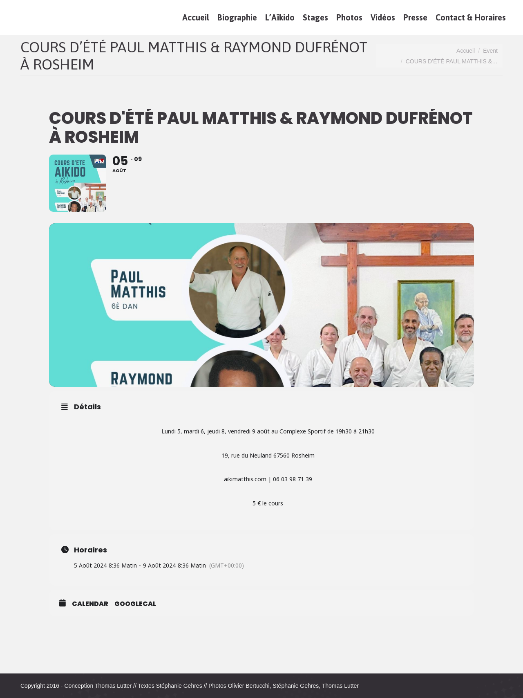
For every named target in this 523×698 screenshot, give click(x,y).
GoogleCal (135, 604)
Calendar (90, 604)
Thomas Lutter (113, 685)
